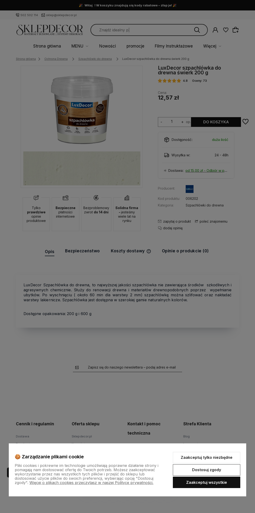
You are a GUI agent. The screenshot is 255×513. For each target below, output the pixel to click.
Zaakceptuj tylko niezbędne (206, 457)
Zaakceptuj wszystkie (206, 482)
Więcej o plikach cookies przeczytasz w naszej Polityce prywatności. (91, 482)
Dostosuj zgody (206, 469)
